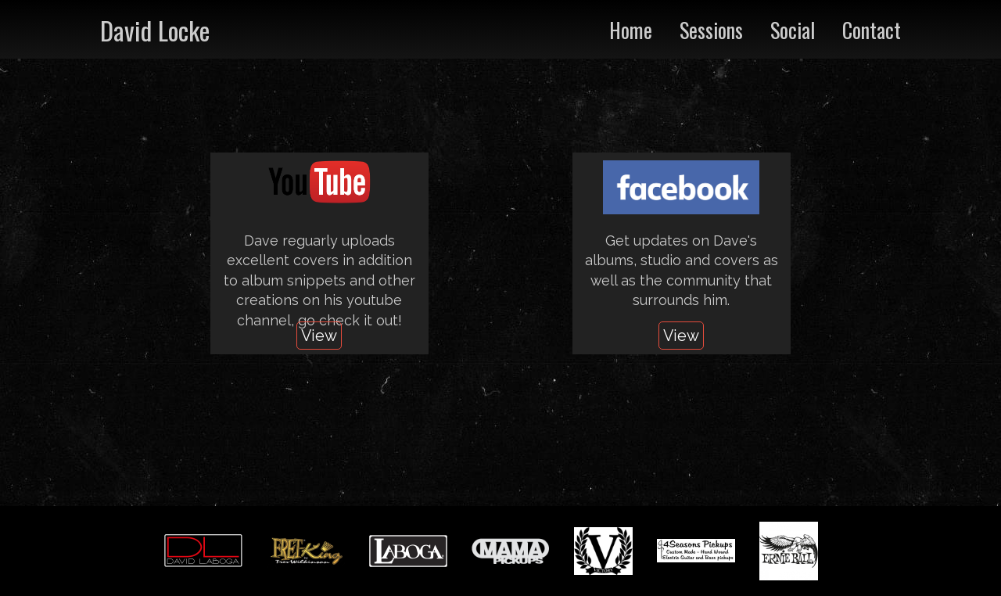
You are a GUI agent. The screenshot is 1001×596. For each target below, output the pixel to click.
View (319, 335)
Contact (871, 30)
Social (792, 30)
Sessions (711, 30)
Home (630, 30)
